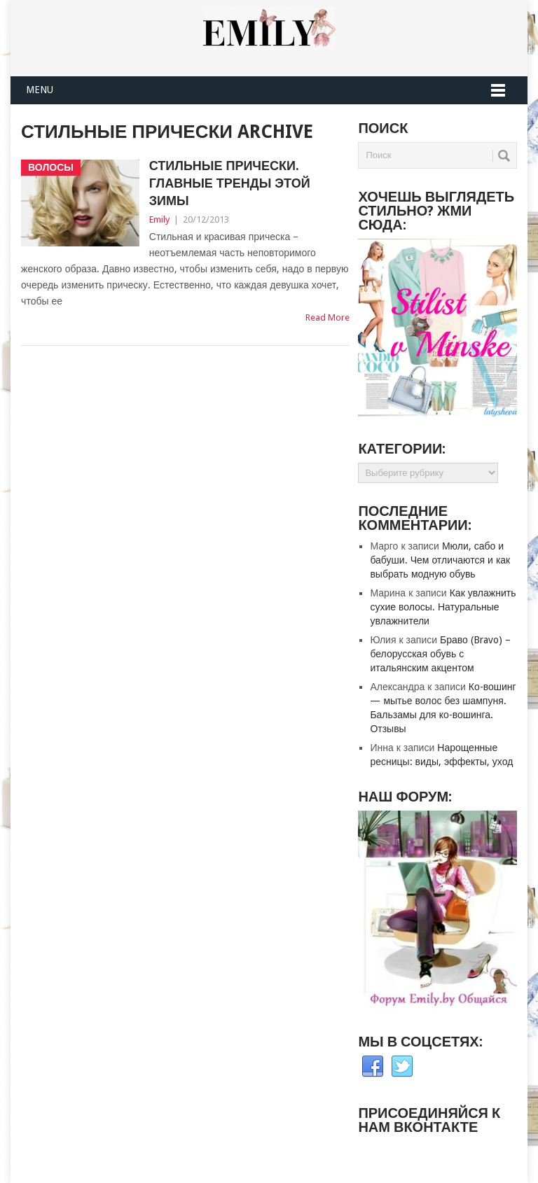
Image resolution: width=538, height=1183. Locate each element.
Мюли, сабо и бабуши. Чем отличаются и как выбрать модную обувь (440, 560)
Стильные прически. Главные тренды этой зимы (229, 183)
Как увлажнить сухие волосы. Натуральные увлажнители (443, 606)
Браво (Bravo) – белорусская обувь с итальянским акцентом (440, 653)
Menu (39, 89)
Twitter (402, 1067)
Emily (159, 219)
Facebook (372, 1067)
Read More (327, 317)
